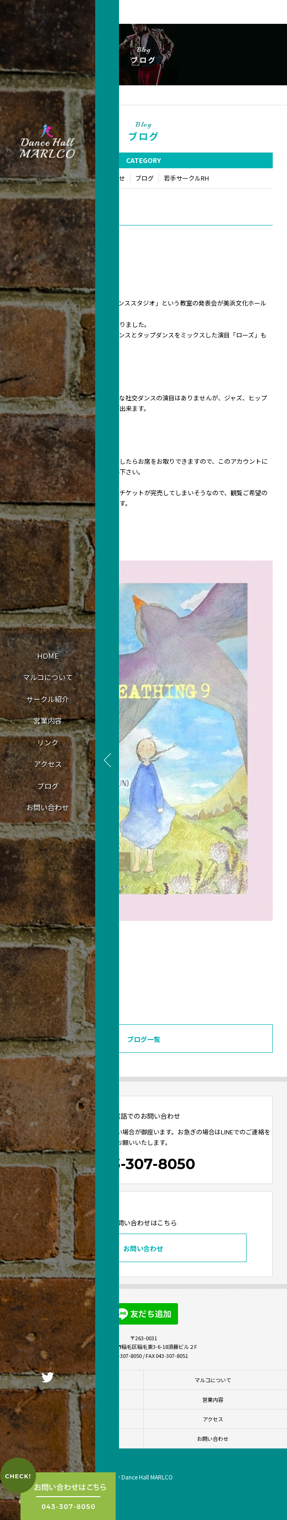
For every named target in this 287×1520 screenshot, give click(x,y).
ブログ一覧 (143, 1039)
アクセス (48, 764)
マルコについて (48, 677)
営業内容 (47, 720)
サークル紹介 (47, 699)
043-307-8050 (143, 1164)
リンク (48, 742)
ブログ (48, 786)
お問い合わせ (47, 807)
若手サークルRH (186, 178)
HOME (48, 656)
